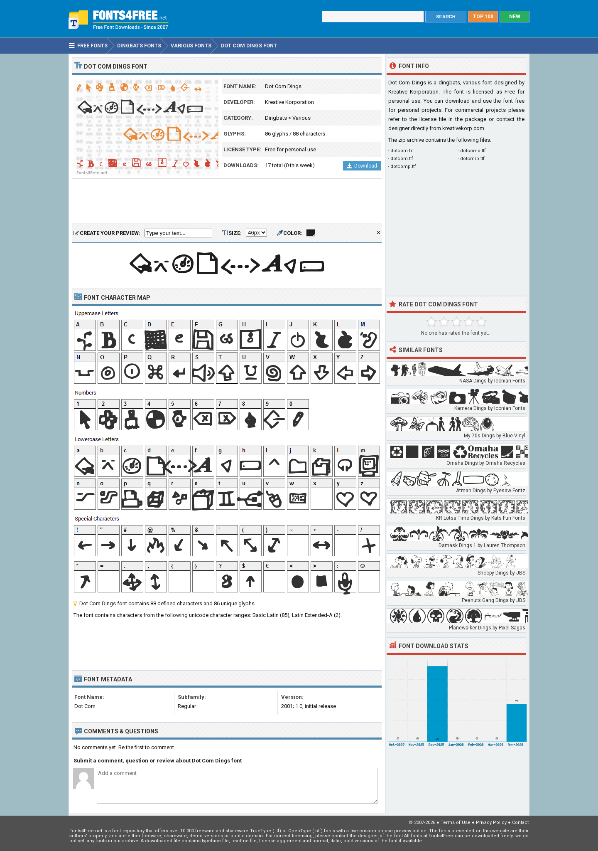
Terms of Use (456, 822)
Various (301, 118)
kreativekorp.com (463, 128)
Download (362, 166)
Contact (520, 822)
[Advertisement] (227, 201)
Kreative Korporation (289, 102)
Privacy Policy (491, 822)
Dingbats (276, 118)
